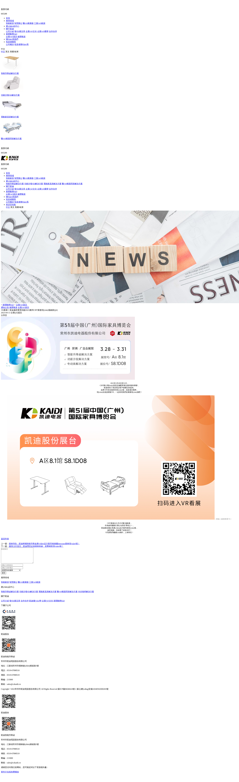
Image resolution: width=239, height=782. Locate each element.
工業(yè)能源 (39, 23)
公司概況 (10, 44)
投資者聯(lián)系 (21, 44)
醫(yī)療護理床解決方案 (72, 184)
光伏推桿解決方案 (86, 595)
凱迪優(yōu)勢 (35, 604)
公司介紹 (10, 31)
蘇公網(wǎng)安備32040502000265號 (92, 692)
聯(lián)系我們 (12, 39)
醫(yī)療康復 (28, 23)
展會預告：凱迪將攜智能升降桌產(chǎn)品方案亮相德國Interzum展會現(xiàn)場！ (44, 544)
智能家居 (10, 23)
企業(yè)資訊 (11, 37)
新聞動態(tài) (11, 34)
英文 (7, 52)
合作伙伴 (53, 31)
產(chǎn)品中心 (12, 26)
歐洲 (16, 52)
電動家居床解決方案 (52, 184)
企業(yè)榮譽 (42, 31)
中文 (3, 52)
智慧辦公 (18, 23)
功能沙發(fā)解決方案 (33, 184)
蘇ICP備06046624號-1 (67, 692)
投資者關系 (11, 42)
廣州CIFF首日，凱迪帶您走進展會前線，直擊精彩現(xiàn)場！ (36, 546)
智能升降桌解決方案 (15, 184)
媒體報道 (22, 37)
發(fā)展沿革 (19, 31)
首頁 (8, 18)
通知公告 (5, 307)
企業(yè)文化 (31, 31)
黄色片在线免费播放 (10, 775)
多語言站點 (11, 205)
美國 (12, 52)
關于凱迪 (10, 29)
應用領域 (10, 21)
